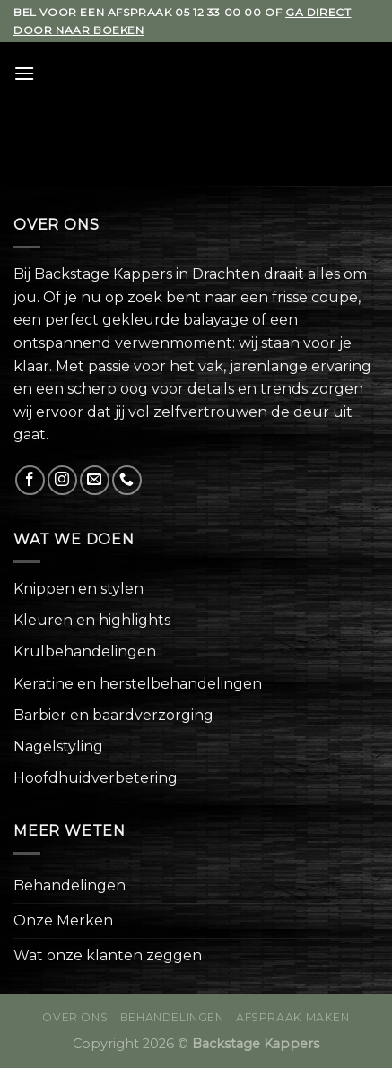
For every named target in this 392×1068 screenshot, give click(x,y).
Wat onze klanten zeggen (107, 955)
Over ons (75, 1017)
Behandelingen (69, 885)
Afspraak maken (293, 1017)
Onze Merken (63, 920)
